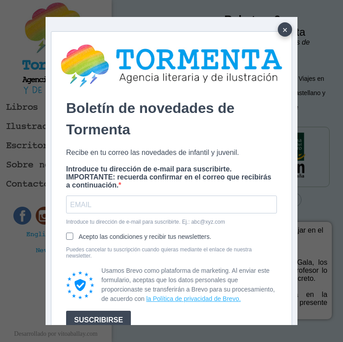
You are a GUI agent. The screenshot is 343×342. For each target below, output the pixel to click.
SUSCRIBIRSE (98, 320)
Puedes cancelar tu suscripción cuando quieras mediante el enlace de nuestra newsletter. (159, 252)
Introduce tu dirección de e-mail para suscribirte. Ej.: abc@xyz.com (145, 222)
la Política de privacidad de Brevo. (193, 298)
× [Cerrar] (285, 30)
